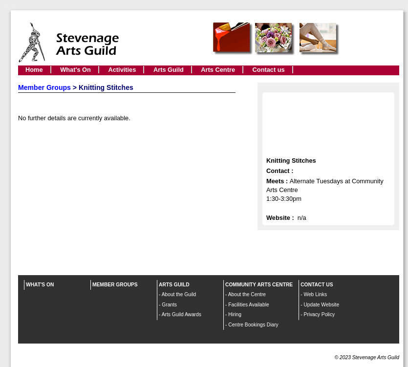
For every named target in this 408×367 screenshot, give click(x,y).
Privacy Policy (319, 314)
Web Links (315, 294)
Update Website (321, 304)
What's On (75, 69)
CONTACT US (317, 284)
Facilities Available (248, 304)
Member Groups (44, 87)
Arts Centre (218, 69)
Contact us (269, 69)
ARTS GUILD (174, 284)
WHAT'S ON (40, 284)
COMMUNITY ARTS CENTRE (259, 284)
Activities (122, 69)
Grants (169, 304)
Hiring (234, 314)
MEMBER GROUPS (115, 284)
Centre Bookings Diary (253, 324)
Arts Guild (168, 69)
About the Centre (247, 294)
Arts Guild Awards (181, 314)
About (169, 294)
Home (34, 69)
